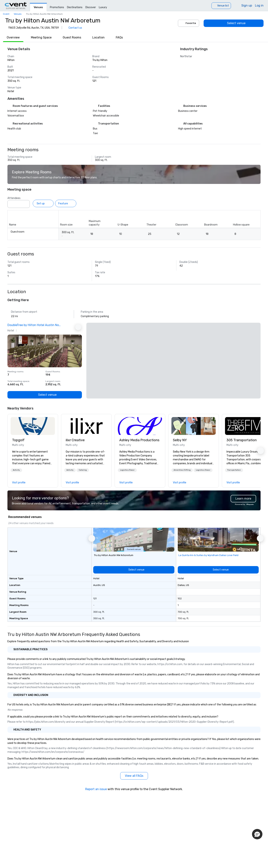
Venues (38, 7)
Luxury (103, 7)
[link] (33, 426)
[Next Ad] (78, 327)
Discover (90, 7)
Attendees (13, 198)
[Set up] (43, 203)
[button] (16, 470)
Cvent (6, 14)
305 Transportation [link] (241, 440)
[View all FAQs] (134, 776)
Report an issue (96, 789)
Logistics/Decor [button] (127, 470)
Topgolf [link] (18, 440)
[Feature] (65, 203)
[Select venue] (234, 23)
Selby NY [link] (180, 440)
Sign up (246, 5)
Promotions (57, 7)
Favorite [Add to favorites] (188, 23)
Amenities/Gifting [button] (182, 470)
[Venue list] (221, 5)
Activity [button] (16, 470)
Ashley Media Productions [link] (139, 440)
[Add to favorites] (78, 338)
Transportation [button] (234, 470)
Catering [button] (83, 470)
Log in (259, 5)
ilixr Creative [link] (75, 440)
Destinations (74, 7)
